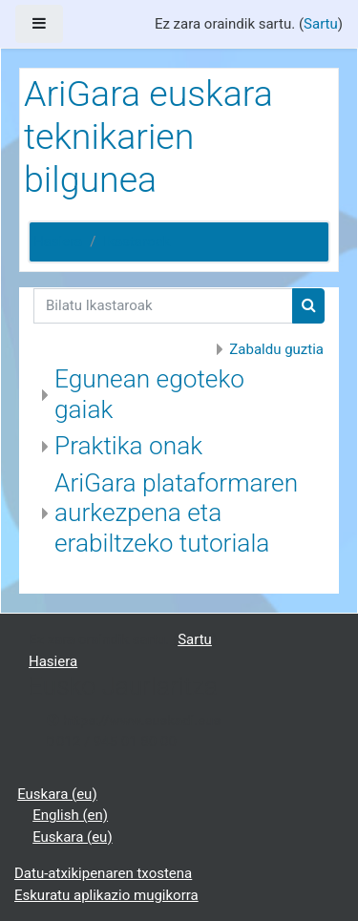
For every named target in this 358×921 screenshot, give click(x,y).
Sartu (321, 23)
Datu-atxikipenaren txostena (103, 873)
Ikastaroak (136, 241)
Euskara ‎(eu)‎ (56, 794)
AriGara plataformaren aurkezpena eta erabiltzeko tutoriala (176, 513)
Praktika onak (128, 445)
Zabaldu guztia (276, 349)
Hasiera (57, 241)
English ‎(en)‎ (70, 815)
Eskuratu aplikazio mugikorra (106, 895)
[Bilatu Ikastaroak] (163, 306)
